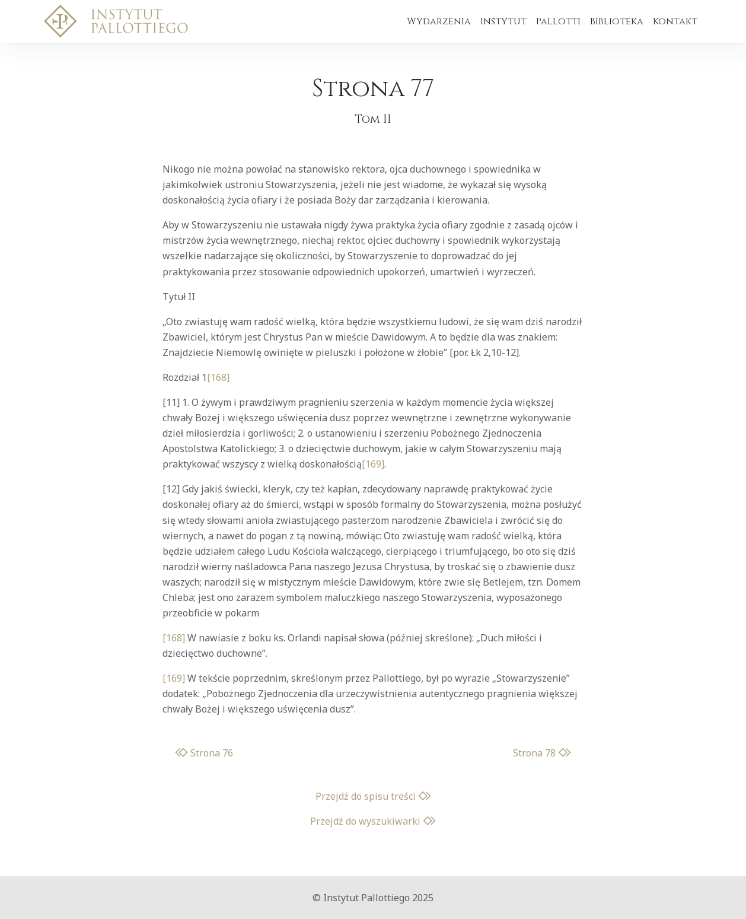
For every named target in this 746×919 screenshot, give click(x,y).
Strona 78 (542, 752)
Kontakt (675, 21)
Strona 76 (204, 752)
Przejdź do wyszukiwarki (373, 821)
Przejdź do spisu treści (373, 796)
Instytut (503, 21)
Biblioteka (616, 21)
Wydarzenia (439, 21)
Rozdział (180, 377)
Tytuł (174, 296)
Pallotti (558, 21)
